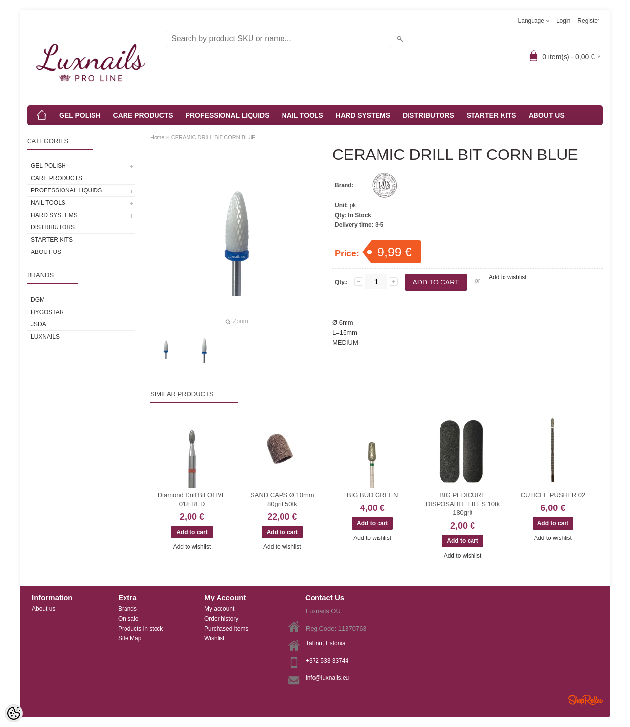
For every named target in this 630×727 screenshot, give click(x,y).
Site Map (129, 638)
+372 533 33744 (327, 660)
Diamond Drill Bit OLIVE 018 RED (192, 499)
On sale (128, 618)
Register (588, 20)
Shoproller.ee (585, 700)
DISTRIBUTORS (428, 115)
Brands (127, 608)
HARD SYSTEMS (363, 115)
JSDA (38, 324)
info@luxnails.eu (327, 677)
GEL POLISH (80, 115)
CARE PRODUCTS (143, 115)
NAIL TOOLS (302, 115)
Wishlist (214, 638)
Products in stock (140, 628)
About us (43, 608)
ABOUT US (547, 115)
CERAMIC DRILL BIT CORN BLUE (213, 137)
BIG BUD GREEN (372, 495)
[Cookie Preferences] (14, 713)
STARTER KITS (491, 115)
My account (219, 608)
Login (563, 20)
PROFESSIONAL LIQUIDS (228, 115)
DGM (38, 299)
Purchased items (226, 628)
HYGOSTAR (47, 312)
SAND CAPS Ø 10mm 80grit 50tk (282, 499)
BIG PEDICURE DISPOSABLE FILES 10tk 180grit (463, 503)
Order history (221, 618)
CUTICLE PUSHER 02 (553, 495)
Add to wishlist (508, 277)
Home (157, 137)
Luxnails (45, 336)
